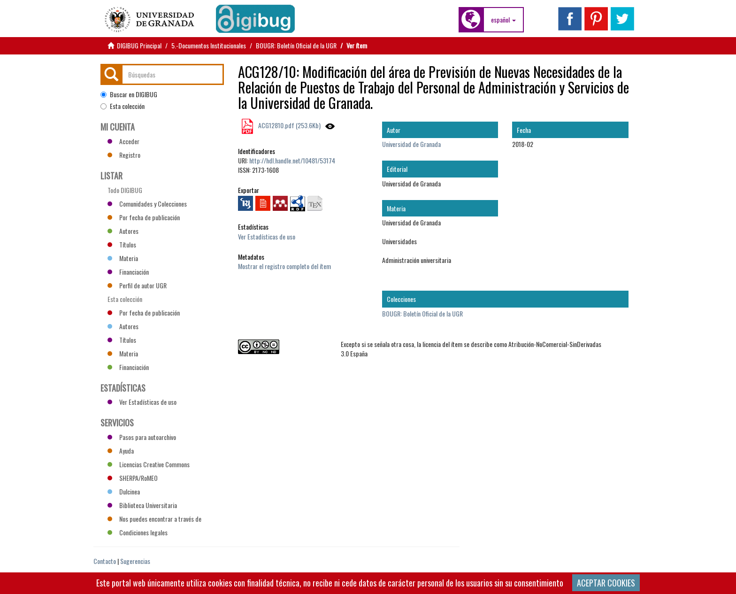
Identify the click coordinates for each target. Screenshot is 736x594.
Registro (123, 155)
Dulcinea (123, 491)
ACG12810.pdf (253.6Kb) (289, 125)
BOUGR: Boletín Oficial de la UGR (296, 45)
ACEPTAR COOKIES (606, 583)
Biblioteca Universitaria (142, 505)
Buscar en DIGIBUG (128, 94)
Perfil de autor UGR (137, 285)
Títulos (121, 244)
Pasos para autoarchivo (141, 437)
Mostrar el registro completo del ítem (284, 266)
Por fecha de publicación (143, 217)
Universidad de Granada (411, 144)
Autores (122, 231)
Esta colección (122, 106)
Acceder (123, 141)
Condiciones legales (137, 532)
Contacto (104, 561)
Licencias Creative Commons (148, 464)
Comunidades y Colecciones (147, 203)
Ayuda (120, 450)
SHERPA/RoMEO (132, 478)
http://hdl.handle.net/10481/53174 (292, 160)
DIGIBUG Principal (139, 45)
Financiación (128, 272)
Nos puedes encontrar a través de (154, 519)
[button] (503, 19)
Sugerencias (135, 561)
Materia (122, 258)
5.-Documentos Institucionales (208, 45)
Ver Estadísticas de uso (266, 236)
